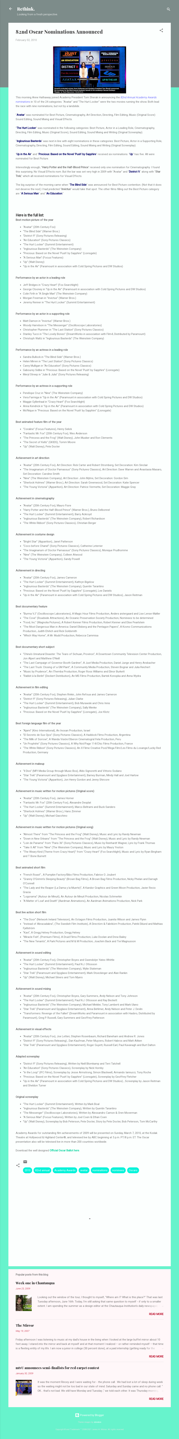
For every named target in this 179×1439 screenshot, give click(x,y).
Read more (156, 1314)
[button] (161, 31)
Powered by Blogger (89, 1415)
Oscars (133, 1170)
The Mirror (25, 1325)
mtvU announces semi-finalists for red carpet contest (57, 1368)
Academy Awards (65, 1170)
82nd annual (42, 1170)
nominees (118, 1170)
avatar (84, 1170)
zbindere (97, 1422)
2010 (27, 1170)
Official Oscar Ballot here (64, 1150)
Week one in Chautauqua (35, 1283)
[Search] (168, 9)
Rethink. (26, 9)
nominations (100, 1170)
